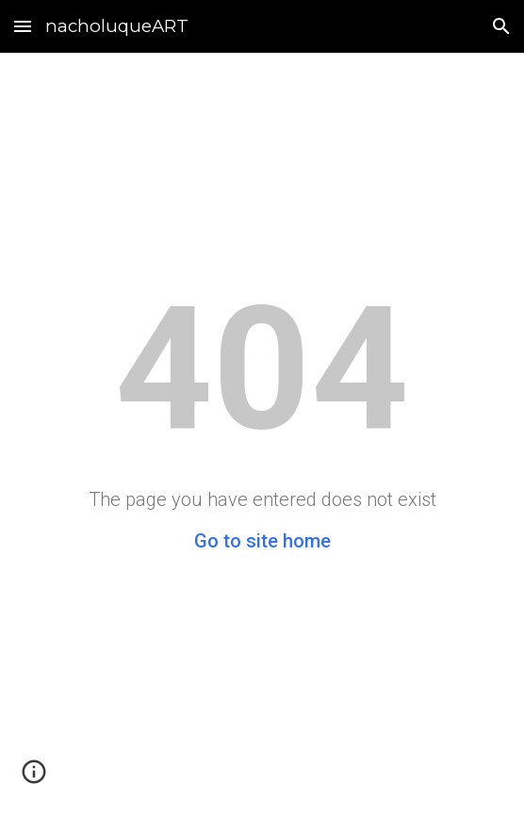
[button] (22, 26)
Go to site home (262, 541)
